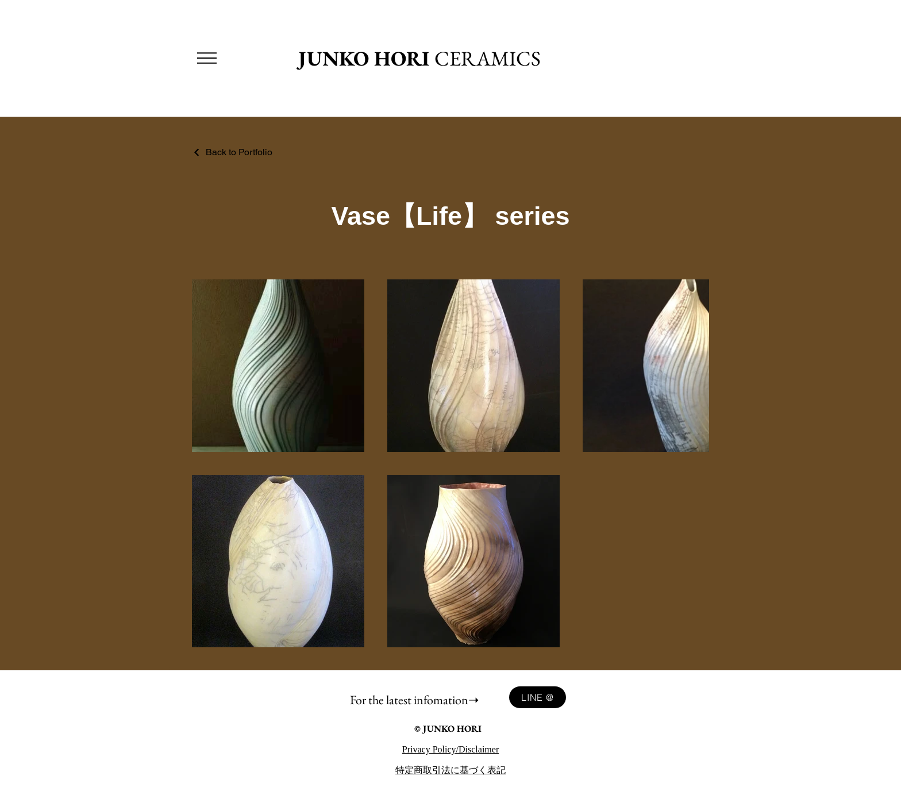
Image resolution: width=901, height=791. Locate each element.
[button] (207, 58)
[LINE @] (537, 697)
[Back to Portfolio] (232, 152)
